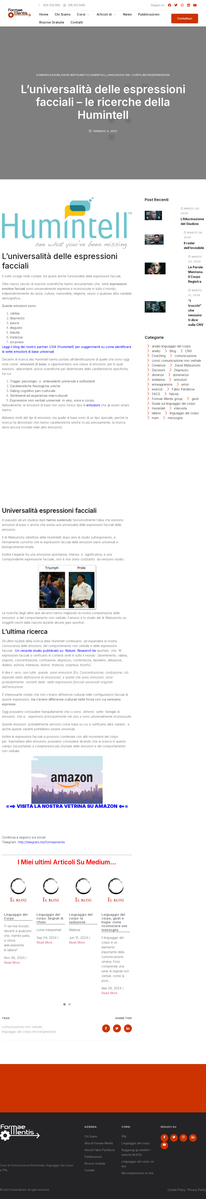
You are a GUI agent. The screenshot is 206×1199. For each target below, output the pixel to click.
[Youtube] (164, 1145)
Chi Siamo (62, 15)
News (125, 15)
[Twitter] (174, 1138)
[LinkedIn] (193, 1138)
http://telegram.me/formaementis (41, 842)
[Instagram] (183, 1138)
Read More (12, 962)
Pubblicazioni (147, 15)
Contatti (76, 22)
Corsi (82, 15)
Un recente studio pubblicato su (55, 651)
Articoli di (105, 15)
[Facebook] (164, 1138)
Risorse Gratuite (51, 22)
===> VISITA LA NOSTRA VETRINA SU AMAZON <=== (67, 806)
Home (43, 15)
